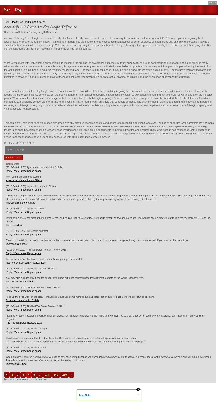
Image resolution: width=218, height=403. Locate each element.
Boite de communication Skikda (22, 300)
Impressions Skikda (16, 364)
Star (19, 150)
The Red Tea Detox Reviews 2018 (24, 322)
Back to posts (13, 157)
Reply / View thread (16, 171)
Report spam (34, 171)
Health (14, 21)
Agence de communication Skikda (24, 180)
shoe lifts (206, 45)
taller (42, 21)
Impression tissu (14, 225)
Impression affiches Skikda (20, 281)
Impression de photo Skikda (20, 202)
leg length (25, 21)
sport (35, 21)
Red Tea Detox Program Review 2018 (26, 262)
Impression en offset (16, 244)
